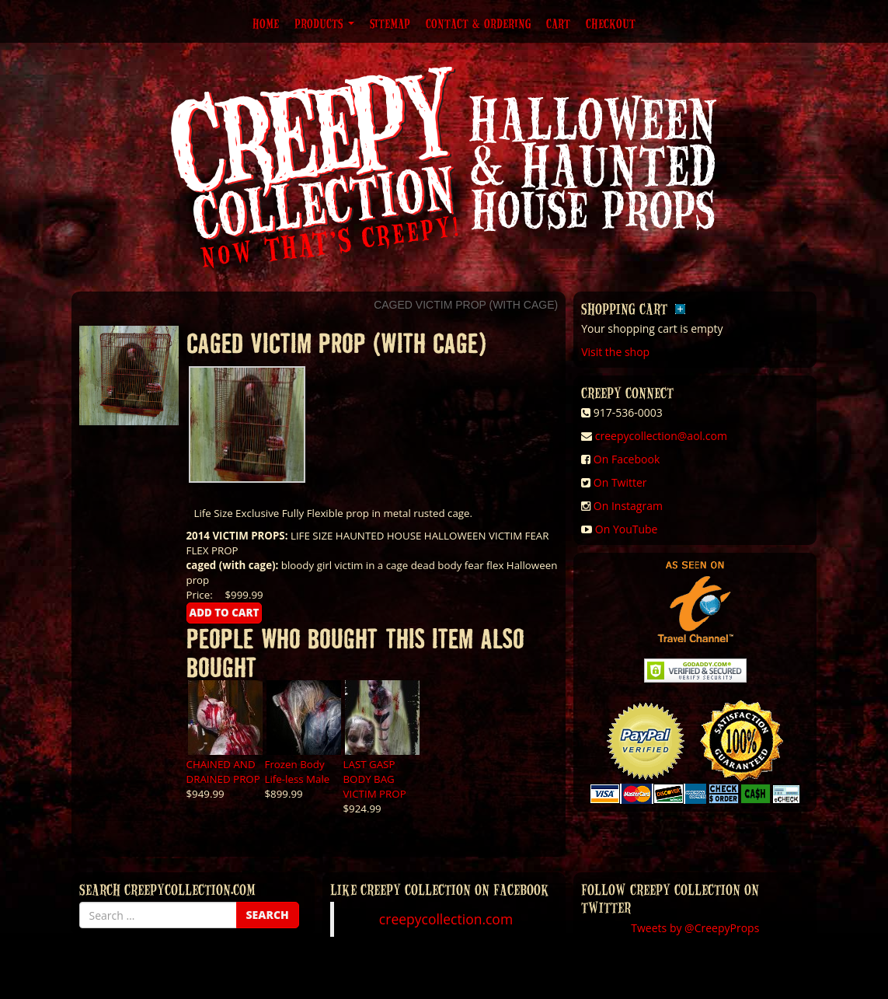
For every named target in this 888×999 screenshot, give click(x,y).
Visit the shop (615, 351)
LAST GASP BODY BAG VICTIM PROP (374, 779)
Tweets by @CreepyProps (695, 927)
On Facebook (627, 459)
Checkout (611, 23)
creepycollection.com (446, 919)
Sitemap (390, 23)
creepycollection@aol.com (661, 435)
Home (265, 23)
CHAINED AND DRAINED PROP (223, 771)
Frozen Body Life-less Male (297, 771)
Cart (558, 23)
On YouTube (626, 529)
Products (324, 23)
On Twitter (620, 482)
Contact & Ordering (478, 23)
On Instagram (628, 505)
